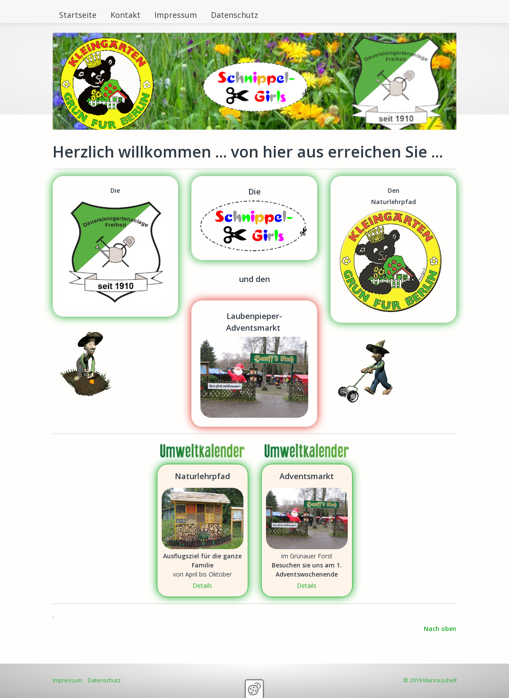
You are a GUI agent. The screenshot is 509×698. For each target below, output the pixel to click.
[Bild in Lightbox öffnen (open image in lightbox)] (202, 451)
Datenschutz (234, 15)
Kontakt (125, 15)
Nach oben (440, 628)
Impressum (175, 15)
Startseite (77, 15)
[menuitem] (78, 15)
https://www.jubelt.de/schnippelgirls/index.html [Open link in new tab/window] (254, 218)
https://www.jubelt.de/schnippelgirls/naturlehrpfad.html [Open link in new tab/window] (393, 249)
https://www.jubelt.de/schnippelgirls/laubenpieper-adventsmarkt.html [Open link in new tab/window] (254, 363)
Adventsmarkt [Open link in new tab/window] (307, 530)
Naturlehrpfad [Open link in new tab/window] (202, 530)
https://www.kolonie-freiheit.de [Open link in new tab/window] (115, 246)
